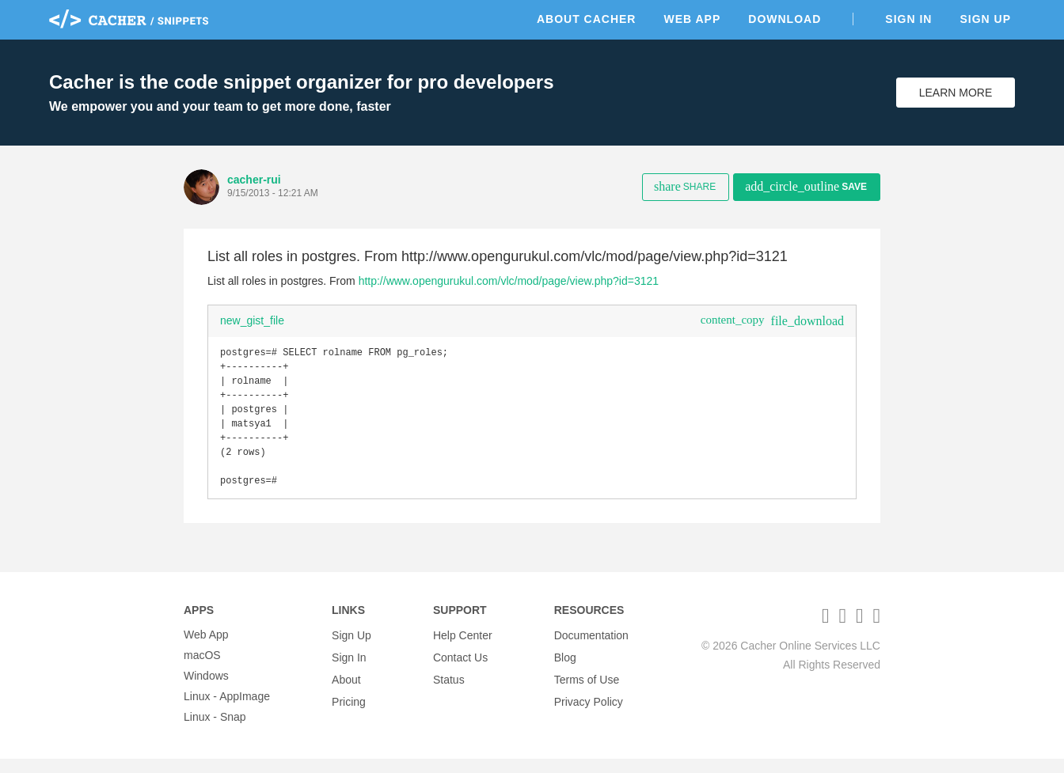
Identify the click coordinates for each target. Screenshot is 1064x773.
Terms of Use (586, 690)
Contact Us (460, 669)
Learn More (956, 92)
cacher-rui (254, 179)
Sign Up (985, 19)
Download (784, 19)
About (346, 690)
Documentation (591, 648)
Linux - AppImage (227, 710)
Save (806, 186)
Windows (206, 690)
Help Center (462, 648)
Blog (565, 669)
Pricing (349, 710)
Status (449, 690)
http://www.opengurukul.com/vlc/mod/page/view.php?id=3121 (509, 281)
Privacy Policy (588, 710)
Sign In (908, 19)
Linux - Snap (215, 731)
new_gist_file (252, 320)
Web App (691, 19)
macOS (202, 669)
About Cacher (586, 19)
